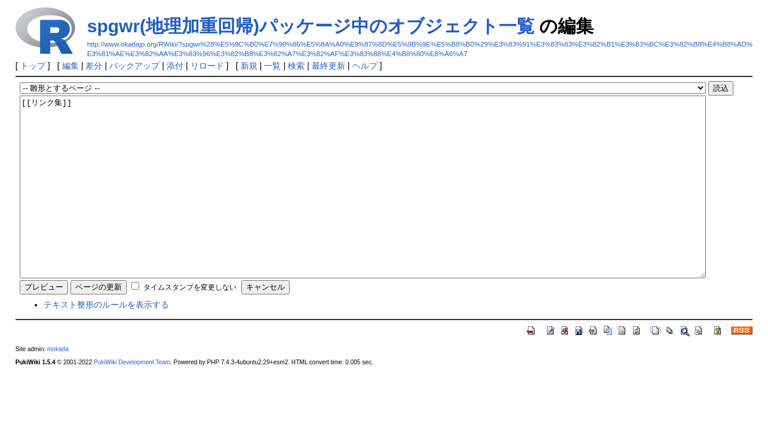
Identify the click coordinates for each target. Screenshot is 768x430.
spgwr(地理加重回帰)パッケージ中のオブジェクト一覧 (310, 26)
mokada (58, 385)
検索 (296, 65)
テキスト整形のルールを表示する (106, 340)
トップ (32, 65)
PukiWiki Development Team (132, 398)
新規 (249, 65)
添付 (175, 65)
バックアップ (134, 65)
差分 (93, 65)
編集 (70, 65)
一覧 (272, 65)
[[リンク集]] (363, 205)
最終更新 (328, 65)
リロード (207, 65)
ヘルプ (364, 65)
